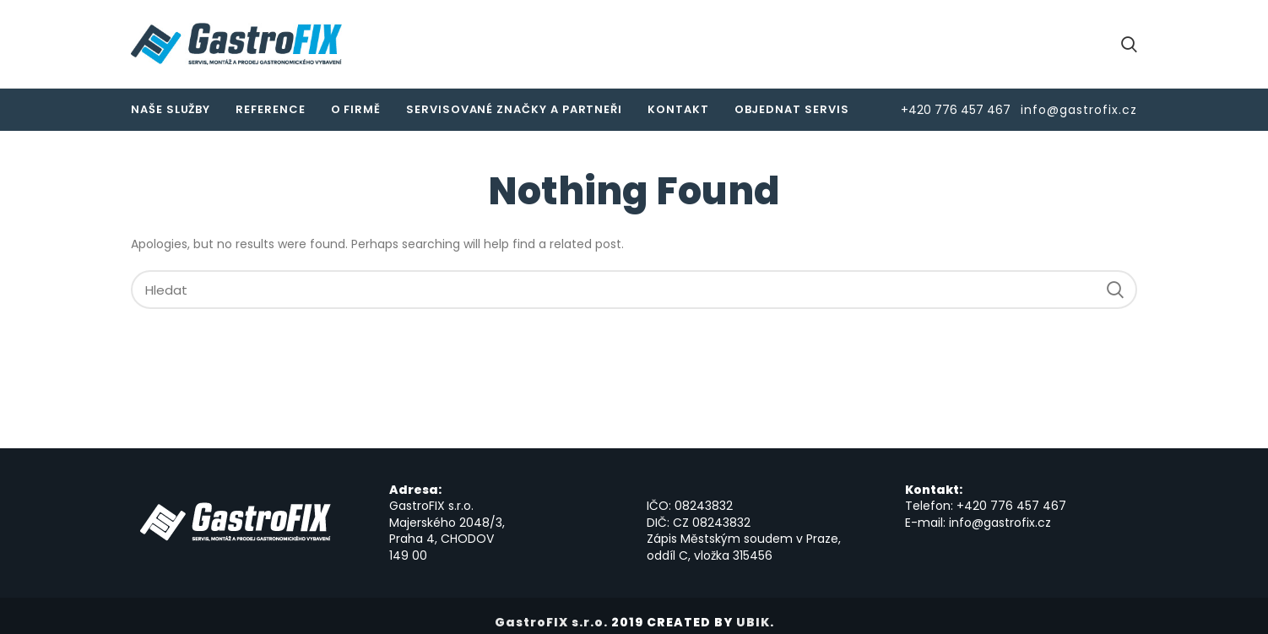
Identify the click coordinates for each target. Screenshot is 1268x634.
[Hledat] (634, 289)
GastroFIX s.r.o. (551, 622)
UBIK (753, 622)
